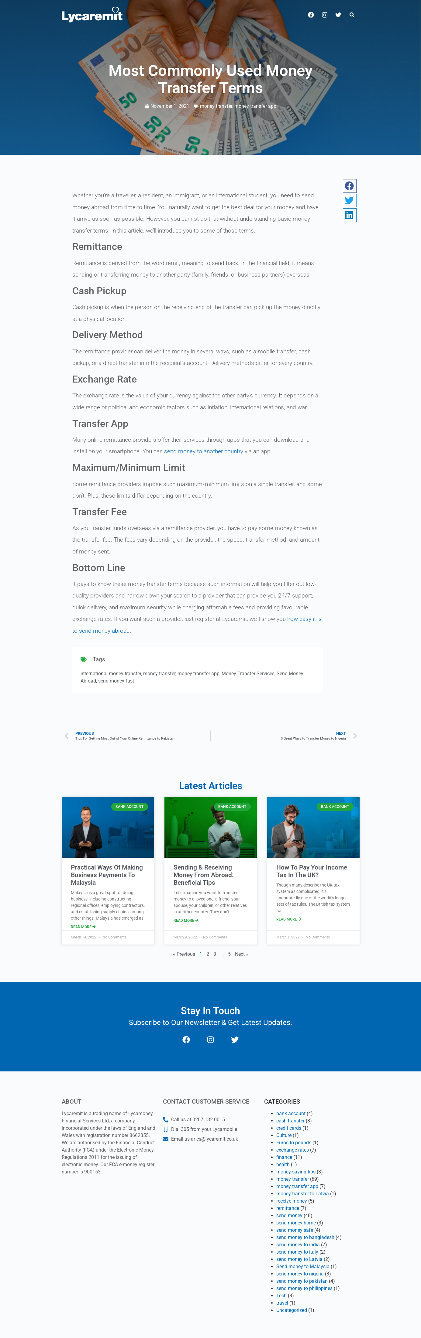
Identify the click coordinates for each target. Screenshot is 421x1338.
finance (284, 1157)
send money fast (116, 681)
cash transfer (290, 1121)
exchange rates (292, 1150)
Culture (284, 1135)
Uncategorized (291, 1310)
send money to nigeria (300, 1274)
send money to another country (203, 451)
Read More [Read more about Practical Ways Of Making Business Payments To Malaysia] (83, 927)
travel (282, 1303)
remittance (287, 1208)
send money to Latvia (299, 1259)
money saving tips (296, 1172)
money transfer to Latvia (302, 1194)
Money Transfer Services (248, 673)
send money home (296, 1223)
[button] (352, 14)
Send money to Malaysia (303, 1266)
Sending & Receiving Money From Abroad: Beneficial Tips (204, 875)
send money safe (294, 1230)
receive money (291, 1201)
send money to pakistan (302, 1281)
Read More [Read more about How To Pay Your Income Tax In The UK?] (288, 919)
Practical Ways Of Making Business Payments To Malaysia (107, 875)
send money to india (298, 1245)
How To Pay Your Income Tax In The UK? (311, 871)
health (283, 1164)
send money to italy (297, 1252)
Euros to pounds (293, 1143)
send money (289, 1215)
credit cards (288, 1128)
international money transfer (111, 673)
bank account (290, 1113)
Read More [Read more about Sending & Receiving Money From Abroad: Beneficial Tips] (186, 920)
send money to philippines (304, 1288)
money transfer (216, 106)
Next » (241, 954)
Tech (281, 1296)
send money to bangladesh (305, 1237)
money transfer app (255, 106)
